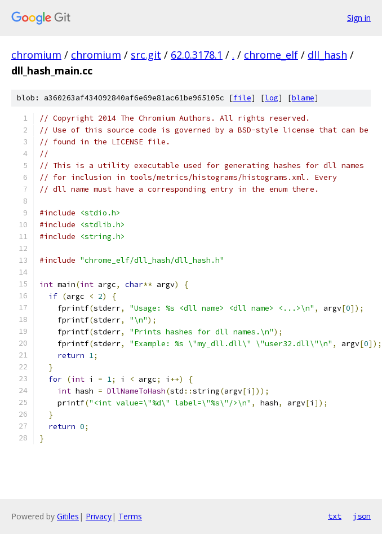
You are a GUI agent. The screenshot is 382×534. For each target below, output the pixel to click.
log (271, 98)
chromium (36, 54)
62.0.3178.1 (197, 54)
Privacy (99, 516)
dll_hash (327, 54)
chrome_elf (271, 54)
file (242, 98)
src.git (146, 54)
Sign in (359, 17)
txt (334, 516)
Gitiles (68, 516)
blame (303, 98)
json (362, 516)
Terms (130, 516)
